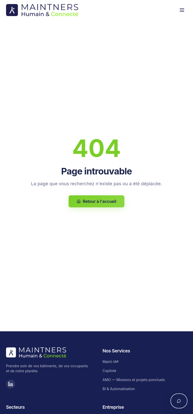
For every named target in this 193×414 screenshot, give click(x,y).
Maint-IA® (111, 361)
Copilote (109, 371)
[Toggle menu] (182, 10)
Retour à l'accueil (96, 201)
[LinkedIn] (10, 384)
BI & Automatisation (119, 389)
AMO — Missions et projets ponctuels (134, 380)
